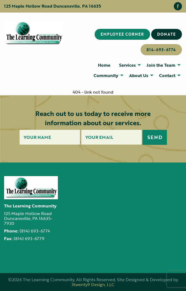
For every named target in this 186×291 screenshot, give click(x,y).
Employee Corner (122, 34)
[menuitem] (104, 65)
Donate (166, 34)
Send (154, 137)
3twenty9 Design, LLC (93, 284)
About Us (138, 75)
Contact (167, 75)
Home (104, 65)
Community (106, 75)
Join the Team (161, 65)
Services (127, 65)
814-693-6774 (161, 50)
